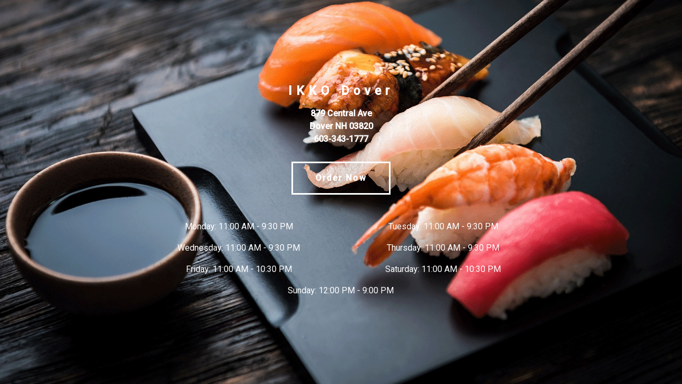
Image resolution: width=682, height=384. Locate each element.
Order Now (341, 178)
